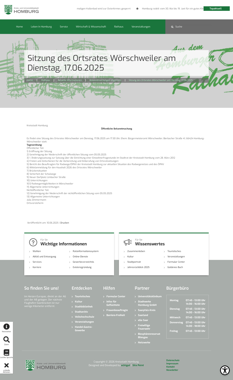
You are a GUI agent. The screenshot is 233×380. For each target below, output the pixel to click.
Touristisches (174, 251)
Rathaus (118, 26)
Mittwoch (175, 317)
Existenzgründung (82, 267)
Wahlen (37, 251)
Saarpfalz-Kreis (146, 310)
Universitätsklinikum (149, 296)
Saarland (143, 315)
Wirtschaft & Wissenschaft (91, 26)
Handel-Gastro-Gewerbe (83, 328)
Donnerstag (176, 322)
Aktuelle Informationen (70, 80)
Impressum (172, 363)
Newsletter (172, 370)
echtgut (125, 365)
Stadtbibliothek (84, 306)
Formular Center (176, 261)
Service (64, 26)
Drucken (64, 222)
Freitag (174, 331)
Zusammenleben (136, 251)
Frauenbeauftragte (117, 310)
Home (19, 26)
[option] (110, 9)
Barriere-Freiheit (115, 315)
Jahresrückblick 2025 (138, 267)
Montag (174, 300)
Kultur (130, 256)
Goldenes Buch (175, 267)
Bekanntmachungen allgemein (105, 80)
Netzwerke (144, 342)
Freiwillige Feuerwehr (144, 327)
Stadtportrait (134, 261)
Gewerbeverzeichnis (83, 261)
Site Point (138, 365)
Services (37, 261)
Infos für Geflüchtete (113, 303)
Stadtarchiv (81, 311)
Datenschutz (172, 360)
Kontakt (170, 366)
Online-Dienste (80, 256)
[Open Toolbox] (225, 370)
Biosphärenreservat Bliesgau (149, 335)
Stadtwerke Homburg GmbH (147, 303)
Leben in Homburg (41, 26)
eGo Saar (143, 320)
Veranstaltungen (141, 26)
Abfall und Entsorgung (44, 256)
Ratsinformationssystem (86, 251)
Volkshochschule (84, 316)
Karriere (37, 267)
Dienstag (175, 308)
